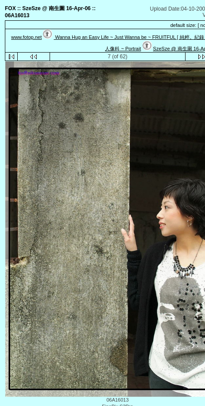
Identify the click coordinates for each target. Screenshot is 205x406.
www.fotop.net (26, 37)
